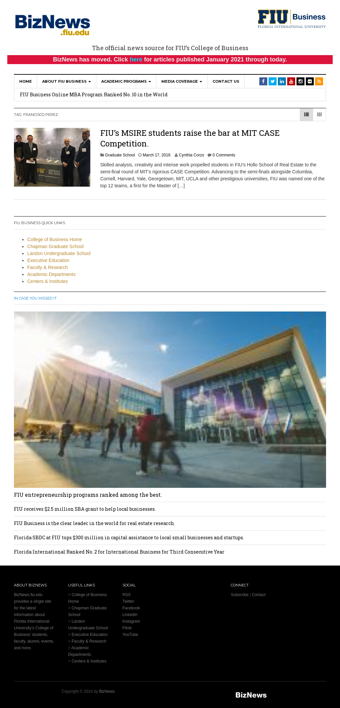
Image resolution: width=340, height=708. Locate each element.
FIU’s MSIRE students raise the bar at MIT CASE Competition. (190, 138)
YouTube (130, 634)
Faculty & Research (47, 267)
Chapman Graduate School (55, 246)
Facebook (131, 608)
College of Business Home (54, 239)
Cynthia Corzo (191, 155)
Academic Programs (126, 81)
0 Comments (223, 155)
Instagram (131, 621)
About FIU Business (66, 81)
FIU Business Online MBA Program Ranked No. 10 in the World (94, 94)
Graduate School (120, 155)
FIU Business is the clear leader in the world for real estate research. (94, 523)
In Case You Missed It (35, 298)
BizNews (107, 691)
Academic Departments (51, 274)
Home (25, 81)
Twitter (128, 601)
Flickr (127, 628)
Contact (258, 594)
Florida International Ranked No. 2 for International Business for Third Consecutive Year (119, 552)
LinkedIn (130, 614)
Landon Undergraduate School (59, 253)
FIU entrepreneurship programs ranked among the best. (88, 494)
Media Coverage (181, 81)
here (136, 59)
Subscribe (239, 594)
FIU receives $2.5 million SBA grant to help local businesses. (85, 509)
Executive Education (48, 260)
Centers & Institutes (47, 281)
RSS (127, 594)
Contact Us (225, 81)
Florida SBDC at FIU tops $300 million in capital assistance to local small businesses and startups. (129, 537)
